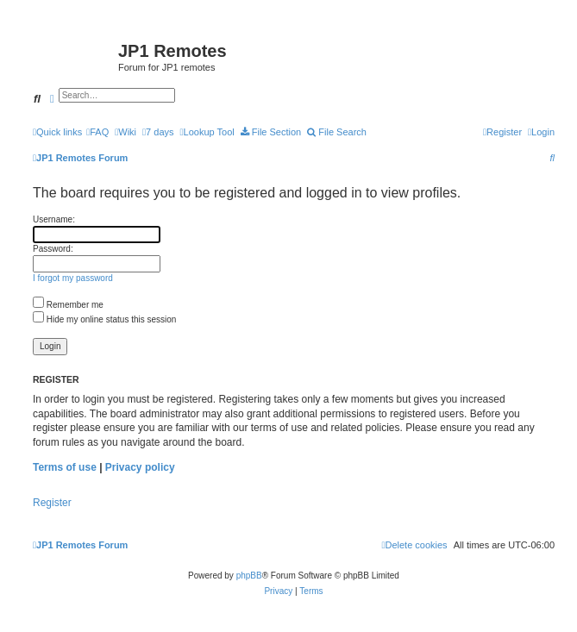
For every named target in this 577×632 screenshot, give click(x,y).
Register (52, 503)
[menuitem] (97, 132)
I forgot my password (73, 278)
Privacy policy (140, 467)
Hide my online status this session (104, 319)
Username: (54, 219)
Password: (53, 248)
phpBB (249, 575)
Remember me (68, 305)
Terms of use (65, 467)
